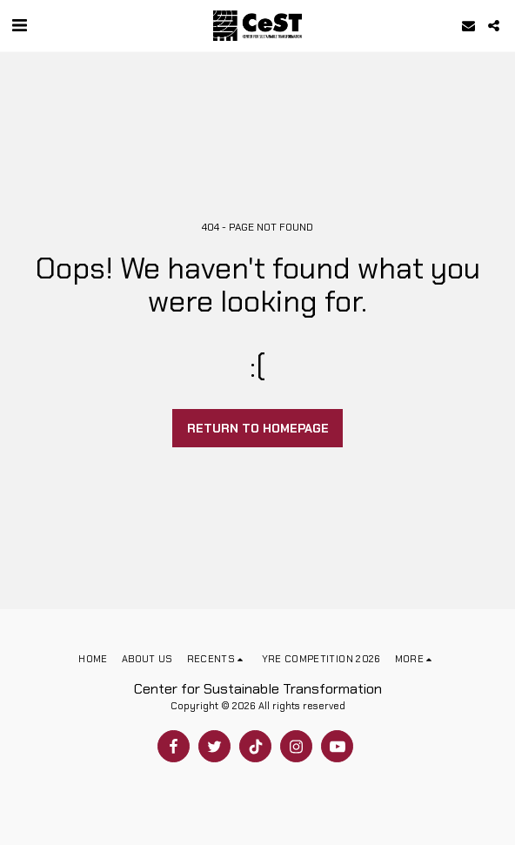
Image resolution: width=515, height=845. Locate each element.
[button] (19, 25)
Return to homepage (258, 428)
